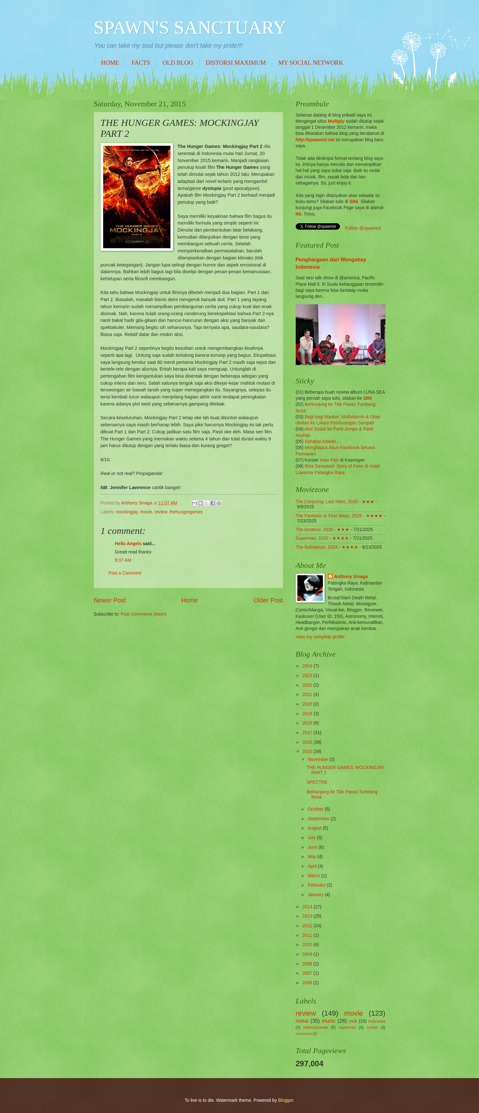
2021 (308, 694)
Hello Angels (128, 543)
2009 (308, 954)
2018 (308, 723)
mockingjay (127, 512)
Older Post (268, 600)
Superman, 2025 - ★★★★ (322, 538)
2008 (308, 964)
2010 (308, 944)
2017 (308, 732)
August (315, 828)
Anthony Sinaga (351, 576)
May (312, 856)
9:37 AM (123, 560)
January (316, 894)
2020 (308, 704)
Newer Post (110, 600)
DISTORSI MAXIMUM (236, 62)
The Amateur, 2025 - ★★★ (323, 529)
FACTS (140, 62)
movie (146, 512)
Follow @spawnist (363, 228)
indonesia (376, 1021)
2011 (308, 935)
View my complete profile (320, 636)
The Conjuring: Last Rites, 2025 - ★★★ (335, 501)
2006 (308, 982)
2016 (308, 742)
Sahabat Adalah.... (323, 441)
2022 (308, 685)
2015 (308, 751)
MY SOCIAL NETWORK (310, 62)
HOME (110, 62)
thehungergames (186, 512)
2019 (308, 713)
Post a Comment (125, 573)
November (318, 759)
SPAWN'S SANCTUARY (190, 27)
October (316, 809)
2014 (308, 906)
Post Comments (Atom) (144, 614)
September (319, 818)
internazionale (315, 1027)
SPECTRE (317, 782)
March (314, 875)
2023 (308, 675)
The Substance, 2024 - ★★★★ (327, 547)
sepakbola (304, 1033)
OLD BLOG (177, 62)
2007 (308, 973)
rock (353, 1021)
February (317, 885)
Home (189, 600)
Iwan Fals (329, 460)
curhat (372, 1027)
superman (347, 1027)
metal (302, 1021)
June (313, 847)
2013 (308, 916)
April (313, 866)
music (328, 1021)
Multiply (336, 121)
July (312, 837)
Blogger (285, 1100)
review (160, 512)
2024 (308, 666)
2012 (308, 925)
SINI (353, 201)
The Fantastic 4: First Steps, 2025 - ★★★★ (339, 515)
